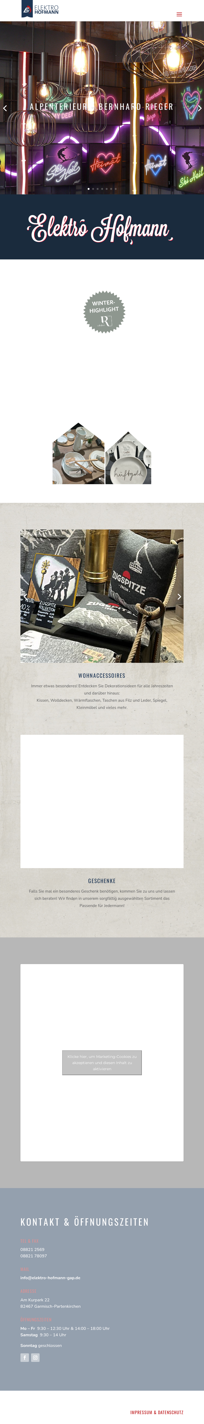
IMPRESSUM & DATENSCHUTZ (157, 1412)
